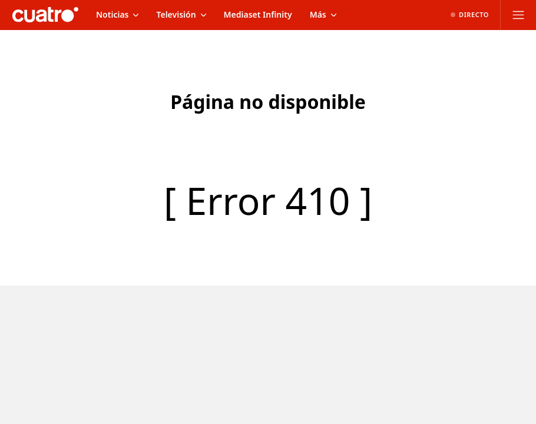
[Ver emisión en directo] (470, 14)
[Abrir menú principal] (518, 15)
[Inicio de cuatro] (45, 14)
